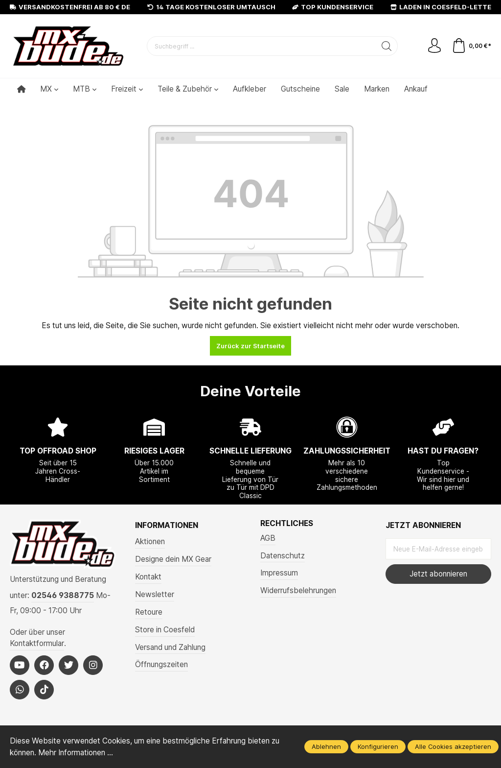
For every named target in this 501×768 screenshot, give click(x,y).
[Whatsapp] (19, 689)
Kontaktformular (37, 643)
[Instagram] (93, 665)
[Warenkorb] (471, 46)
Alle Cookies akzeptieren (453, 746)
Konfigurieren (378, 746)
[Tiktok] (44, 689)
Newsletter (154, 594)
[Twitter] (68, 665)
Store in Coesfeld (165, 629)
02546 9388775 (62, 595)
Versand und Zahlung (170, 647)
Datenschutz (282, 555)
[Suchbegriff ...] (261, 46)
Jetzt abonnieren (438, 573)
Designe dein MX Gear (173, 559)
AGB (267, 538)
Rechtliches (286, 524)
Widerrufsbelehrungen (298, 590)
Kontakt (148, 576)
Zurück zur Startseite (250, 346)
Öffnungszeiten (161, 664)
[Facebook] (44, 665)
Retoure (148, 612)
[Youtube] (19, 665)
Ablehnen (326, 746)
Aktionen (150, 541)
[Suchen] (387, 46)
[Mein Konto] (434, 46)
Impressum (279, 572)
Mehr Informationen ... (75, 752)
